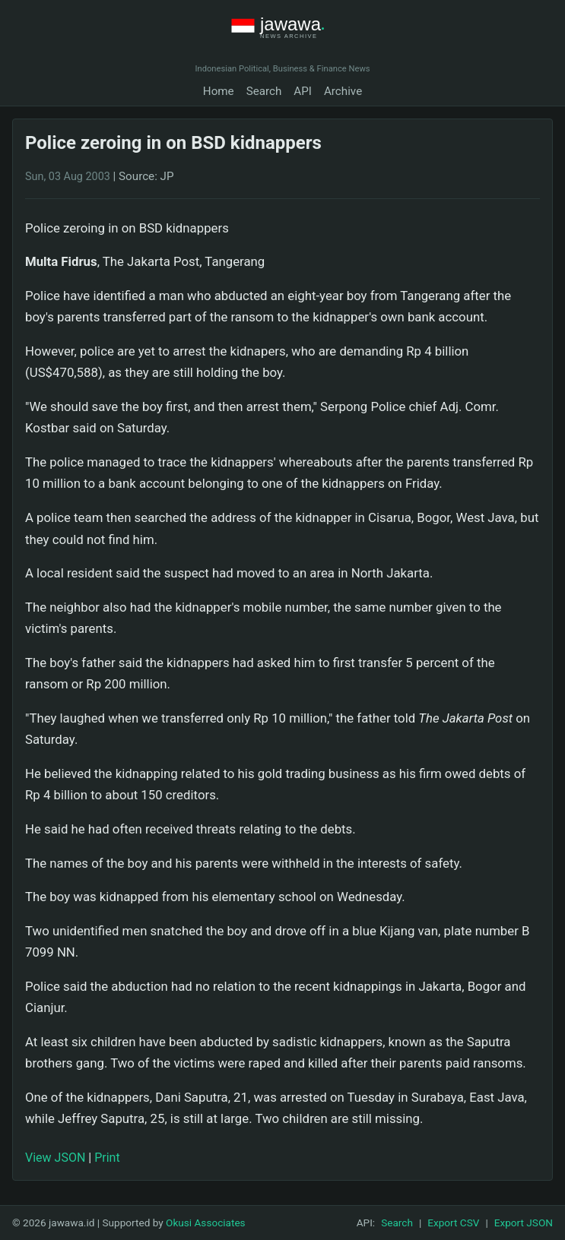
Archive (343, 91)
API (303, 91)
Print (106, 1157)
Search (264, 91)
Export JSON (523, 1222)
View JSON (55, 1157)
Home (218, 91)
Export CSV (453, 1222)
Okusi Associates (206, 1222)
